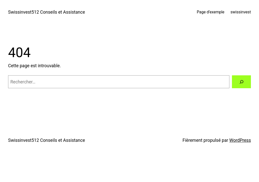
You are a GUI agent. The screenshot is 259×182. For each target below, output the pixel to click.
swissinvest (240, 12)
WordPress (240, 140)
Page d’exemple (210, 12)
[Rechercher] (241, 81)
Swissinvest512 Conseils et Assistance (46, 12)
